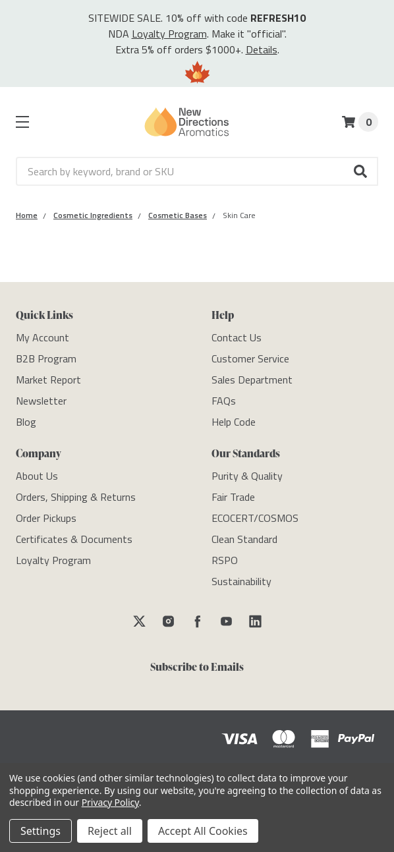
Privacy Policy (110, 802)
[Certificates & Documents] (74, 539)
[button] (361, 171)
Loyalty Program (169, 34)
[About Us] (37, 476)
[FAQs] (223, 401)
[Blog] (26, 422)
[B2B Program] (46, 358)
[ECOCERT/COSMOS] (254, 518)
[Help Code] (233, 422)
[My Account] (42, 337)
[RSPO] (224, 560)
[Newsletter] (41, 401)
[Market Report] (48, 379)
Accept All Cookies (203, 831)
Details (261, 49)
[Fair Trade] (233, 497)
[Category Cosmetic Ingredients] (92, 215)
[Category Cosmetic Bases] (177, 215)
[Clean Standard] (244, 539)
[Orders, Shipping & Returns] (76, 497)
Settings (40, 831)
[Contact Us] (236, 337)
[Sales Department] (252, 379)
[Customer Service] (250, 358)
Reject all (110, 831)
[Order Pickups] (46, 518)
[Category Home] (27, 215)
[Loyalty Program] (53, 560)
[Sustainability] (241, 581)
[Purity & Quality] (247, 476)
